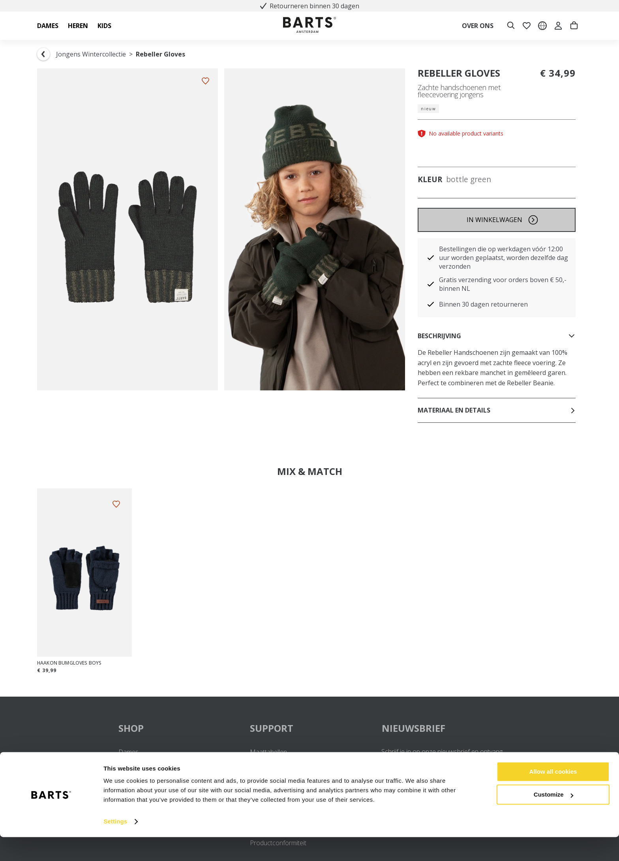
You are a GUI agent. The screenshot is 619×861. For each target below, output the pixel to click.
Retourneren (268, 772)
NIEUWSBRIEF (413, 728)
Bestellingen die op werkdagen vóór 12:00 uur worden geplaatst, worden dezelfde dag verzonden (503, 258)
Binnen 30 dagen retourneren (483, 304)
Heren (127, 762)
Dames (128, 752)
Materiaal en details (497, 410)
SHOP (177, 728)
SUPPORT (309, 728)
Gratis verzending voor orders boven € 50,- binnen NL (502, 284)
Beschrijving (497, 336)
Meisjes (129, 772)
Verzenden (265, 762)
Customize (553, 818)
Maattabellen (268, 752)
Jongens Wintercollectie (91, 54)
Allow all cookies (553, 795)
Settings (115, 845)
